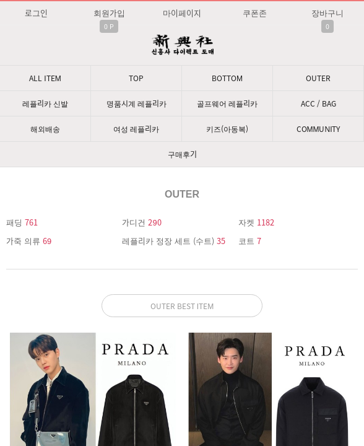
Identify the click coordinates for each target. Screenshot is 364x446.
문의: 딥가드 (181, 315)
